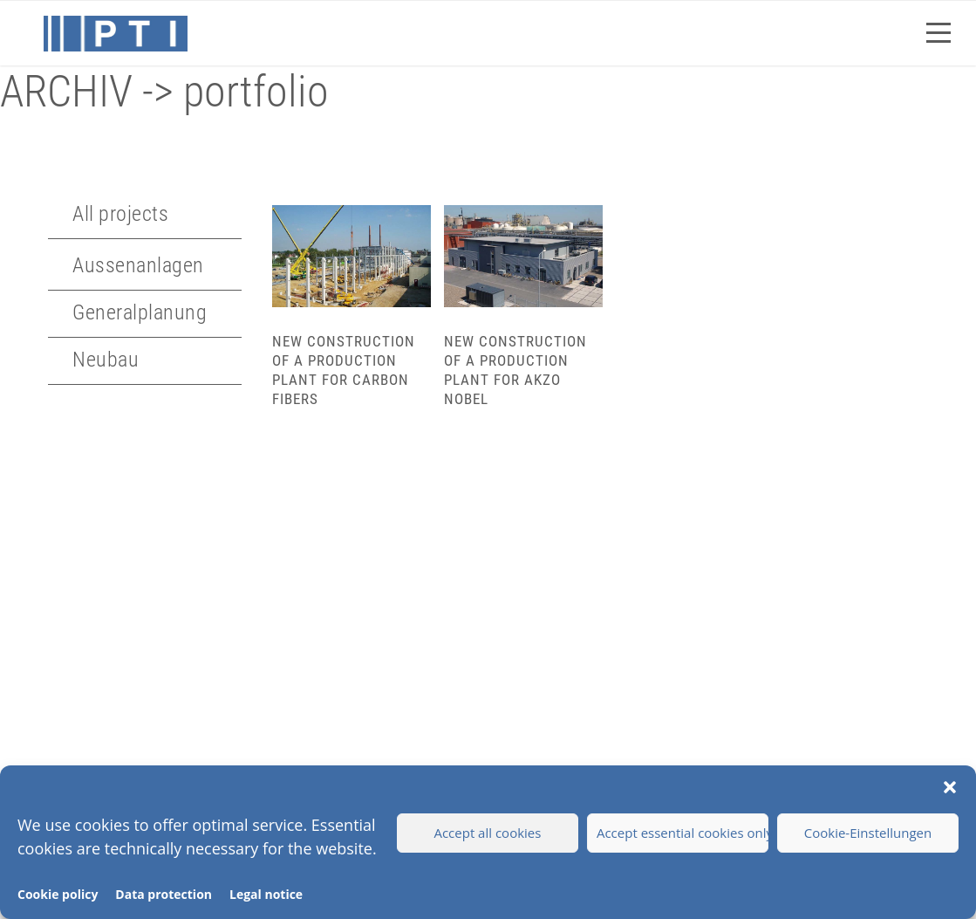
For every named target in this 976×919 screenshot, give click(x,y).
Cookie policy (57, 894)
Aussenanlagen (138, 265)
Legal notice (266, 894)
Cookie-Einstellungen (868, 832)
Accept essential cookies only (682, 832)
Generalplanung (139, 312)
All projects (120, 214)
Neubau (105, 359)
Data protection (163, 894)
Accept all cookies (487, 832)
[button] (950, 787)
